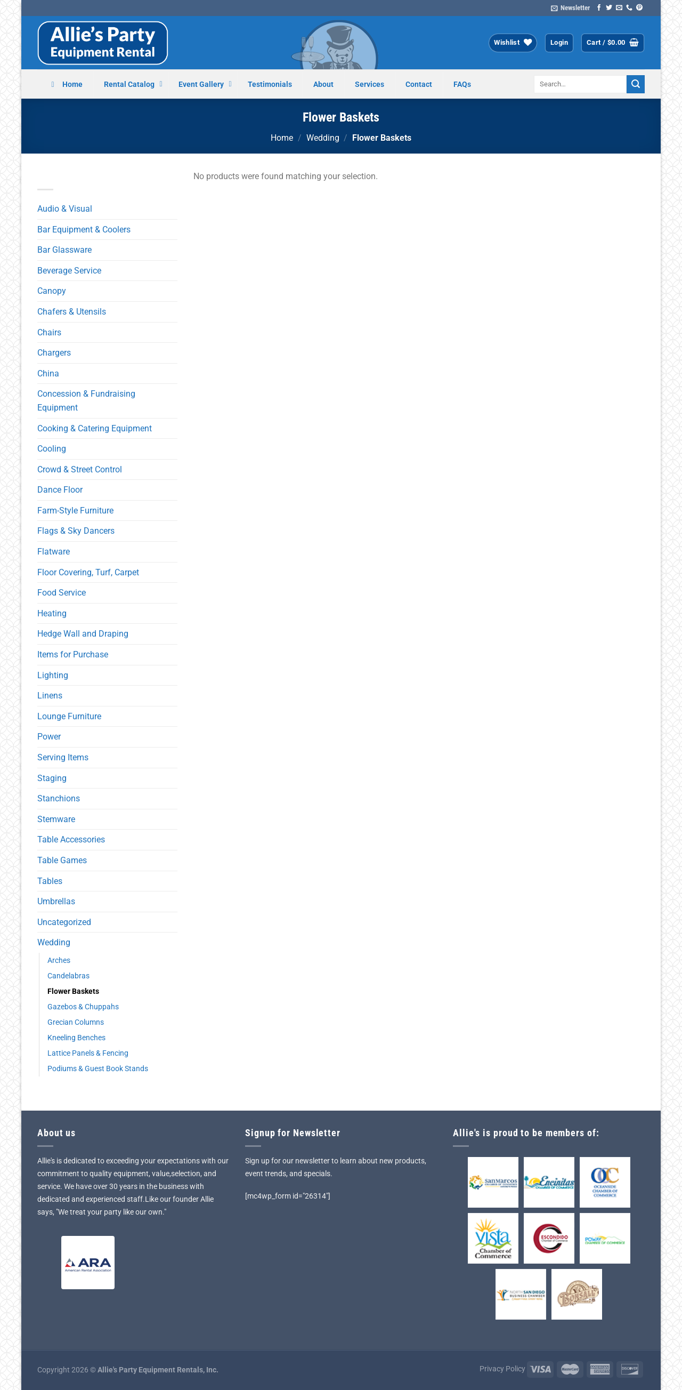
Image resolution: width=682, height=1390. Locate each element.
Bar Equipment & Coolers (84, 229)
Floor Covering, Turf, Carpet (88, 572)
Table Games (62, 860)
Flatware (53, 552)
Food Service (61, 593)
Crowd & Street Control (79, 469)
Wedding (322, 138)
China (48, 373)
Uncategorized (64, 922)
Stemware (56, 819)
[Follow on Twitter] (609, 8)
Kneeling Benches (76, 1037)
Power (49, 737)
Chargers (54, 353)
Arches (58, 960)
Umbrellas (56, 901)
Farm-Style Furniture (75, 510)
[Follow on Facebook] (599, 8)
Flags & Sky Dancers (76, 531)
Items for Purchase (72, 654)
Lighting (52, 675)
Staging (52, 778)
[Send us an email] (619, 8)
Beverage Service (69, 271)
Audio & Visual (64, 209)
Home (282, 138)
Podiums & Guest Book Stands (97, 1068)
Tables (49, 881)
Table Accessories (71, 839)
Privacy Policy (502, 1368)
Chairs (49, 332)
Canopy (51, 291)
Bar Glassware (64, 250)
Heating (52, 613)
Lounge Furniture (69, 716)
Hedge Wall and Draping (82, 634)
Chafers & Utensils (71, 312)
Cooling (51, 449)
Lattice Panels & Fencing (87, 1053)
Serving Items (62, 757)
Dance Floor (60, 490)
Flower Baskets (73, 991)
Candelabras (68, 976)
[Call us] (629, 8)
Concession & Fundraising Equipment (86, 401)
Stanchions (58, 798)
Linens (49, 695)
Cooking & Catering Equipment (94, 428)
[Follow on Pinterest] (639, 8)
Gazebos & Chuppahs (83, 1006)
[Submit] (636, 84)
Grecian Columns (75, 1022)
